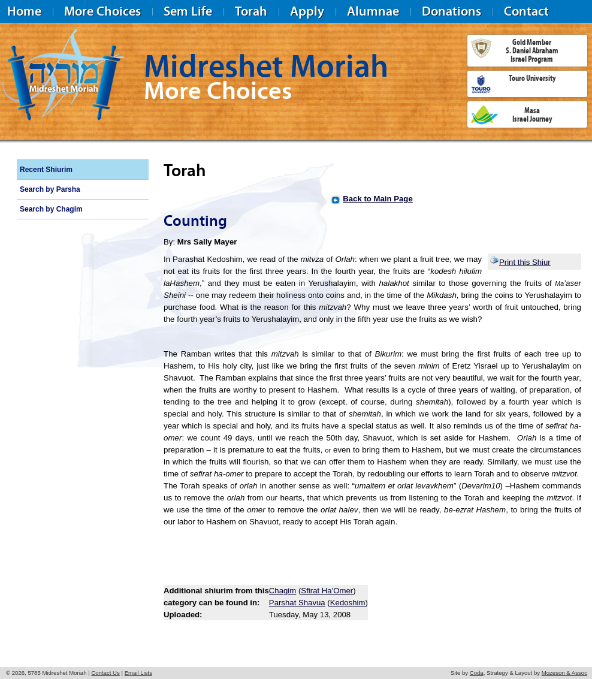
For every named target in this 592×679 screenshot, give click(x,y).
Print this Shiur (520, 262)
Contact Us (105, 672)
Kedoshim (348, 602)
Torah (251, 11)
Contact (526, 11)
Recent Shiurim (46, 169)
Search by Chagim (51, 209)
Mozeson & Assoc (564, 672)
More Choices (102, 11)
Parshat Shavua (297, 602)
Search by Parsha (50, 189)
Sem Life (188, 11)
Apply (307, 11)
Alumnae (373, 11)
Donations (451, 11)
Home (24, 11)
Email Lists (138, 672)
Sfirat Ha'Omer (327, 590)
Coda (477, 672)
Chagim (282, 590)
